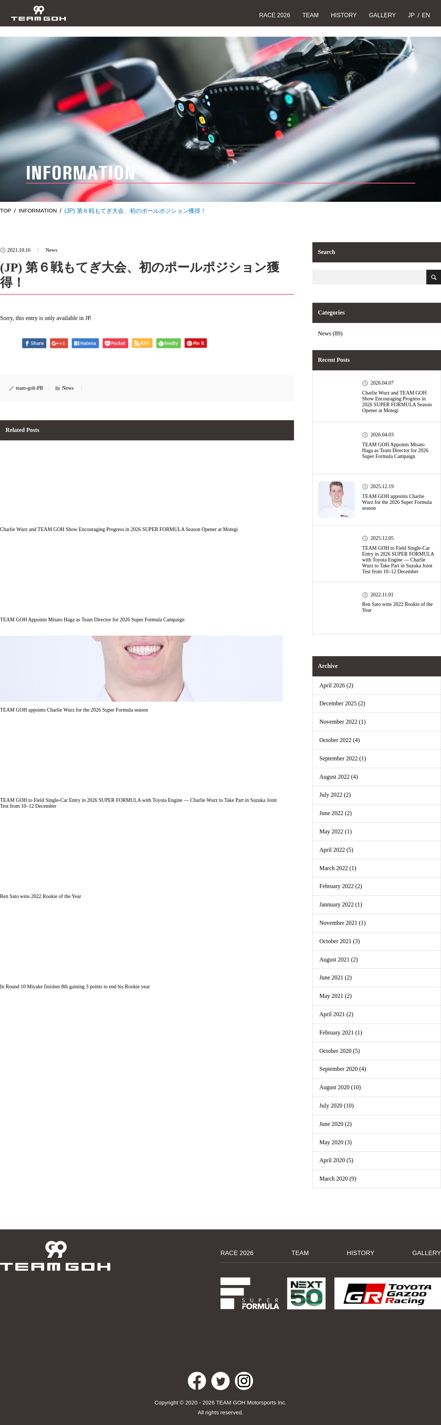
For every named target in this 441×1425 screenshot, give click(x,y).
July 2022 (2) (335, 795)
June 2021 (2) (335, 977)
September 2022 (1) (342, 758)
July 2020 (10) (336, 1105)
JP (410, 15)
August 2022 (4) (338, 777)
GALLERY (382, 15)
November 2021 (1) (342, 923)
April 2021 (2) (336, 1014)
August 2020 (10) (340, 1087)
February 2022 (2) (340, 886)
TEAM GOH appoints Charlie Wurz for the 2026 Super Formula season (397, 502)
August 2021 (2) (338, 959)
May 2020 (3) (335, 1142)
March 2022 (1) (337, 868)
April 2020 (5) (336, 1160)
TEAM (310, 15)
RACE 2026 (274, 15)
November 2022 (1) (342, 722)
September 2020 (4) (342, 1069)
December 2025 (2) (342, 703)
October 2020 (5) (339, 1051)
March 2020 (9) (337, 1178)
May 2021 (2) (335, 996)
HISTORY (344, 15)
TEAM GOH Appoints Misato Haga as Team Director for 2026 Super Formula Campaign (395, 450)
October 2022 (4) (339, 740)
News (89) (330, 333)
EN (425, 15)
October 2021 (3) (339, 941)
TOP (6, 211)
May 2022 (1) (335, 831)
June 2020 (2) (335, 1124)
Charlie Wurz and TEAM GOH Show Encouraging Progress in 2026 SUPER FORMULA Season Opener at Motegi (396, 401)
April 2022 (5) (336, 850)
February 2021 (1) (340, 1032)
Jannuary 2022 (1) (340, 904)
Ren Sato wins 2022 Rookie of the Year (397, 607)
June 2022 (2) (335, 813)
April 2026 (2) (336, 685)
